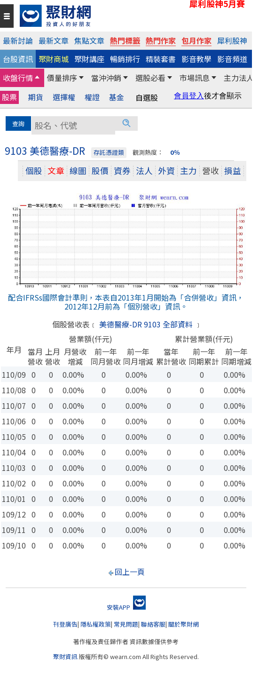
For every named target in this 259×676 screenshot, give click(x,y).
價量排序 (62, 77)
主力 (188, 170)
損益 (232, 170)
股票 (9, 97)
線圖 (78, 170)
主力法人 (239, 77)
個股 (33, 170)
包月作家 (196, 40)
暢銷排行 (125, 59)
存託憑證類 (109, 152)
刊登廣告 (65, 624)
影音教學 (196, 59)
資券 (122, 170)
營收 (210, 170)
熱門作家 (161, 40)
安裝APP (126, 607)
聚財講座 (89, 59)
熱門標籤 (125, 40)
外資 (166, 170)
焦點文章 (89, 40)
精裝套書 (161, 59)
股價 (100, 170)
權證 (92, 97)
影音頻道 (232, 59)
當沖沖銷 (106, 77)
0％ (175, 152)
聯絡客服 (153, 624)
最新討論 (18, 40)
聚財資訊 (65, 656)
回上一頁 (130, 571)
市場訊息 (195, 77)
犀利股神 (232, 40)
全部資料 (178, 324)
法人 (144, 170)
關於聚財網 (183, 624)
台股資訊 (18, 59)
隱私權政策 (95, 624)
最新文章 (54, 40)
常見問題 (126, 624)
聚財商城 (54, 59)
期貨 (35, 97)
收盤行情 (18, 77)
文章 (55, 170)
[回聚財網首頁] (133, 16)
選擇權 (64, 97)
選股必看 (150, 77)
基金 (116, 97)
